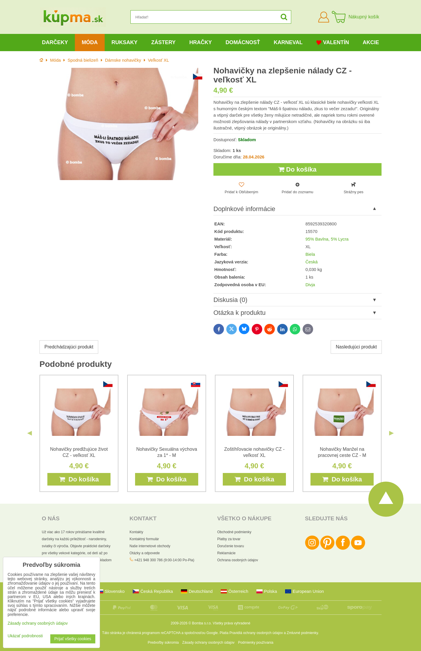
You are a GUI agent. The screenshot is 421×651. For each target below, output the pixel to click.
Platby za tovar (228, 539)
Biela (310, 254)
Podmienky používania (255, 642)
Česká (312, 262)
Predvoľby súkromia (163, 642)
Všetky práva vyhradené (231, 623)
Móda (90, 42)
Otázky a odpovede (145, 553)
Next (391, 433)
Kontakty (136, 532)
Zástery (163, 42)
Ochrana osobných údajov (237, 560)
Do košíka (297, 169)
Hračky (200, 42)
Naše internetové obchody (150, 546)
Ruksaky (124, 42)
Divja (310, 284)
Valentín (332, 42)
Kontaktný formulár (144, 539)
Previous (29, 433)
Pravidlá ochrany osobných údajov (256, 633)
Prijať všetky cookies (72, 639)
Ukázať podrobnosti (25, 636)
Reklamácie (226, 553)
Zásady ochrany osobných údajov (208, 642)
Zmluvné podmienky (302, 633)
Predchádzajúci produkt (68, 346)
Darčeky (55, 42)
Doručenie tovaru (230, 546)
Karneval (288, 42)
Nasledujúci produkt (356, 346)
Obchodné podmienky (234, 532)
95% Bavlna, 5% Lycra (327, 239)
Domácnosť (242, 42)
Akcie (371, 42)
